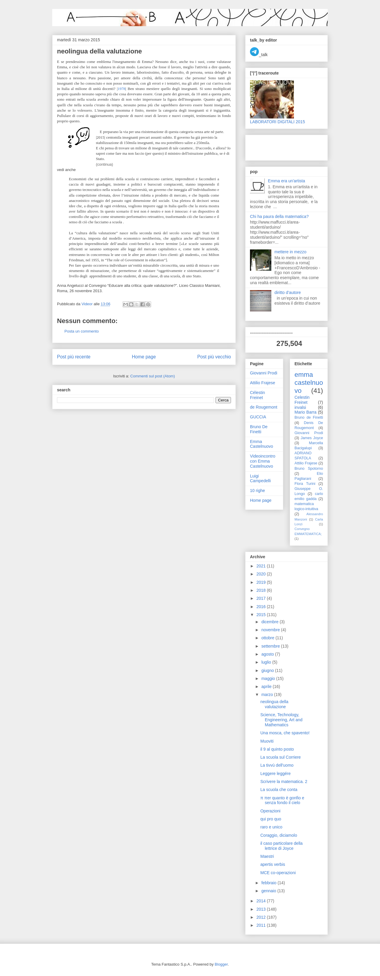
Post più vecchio (214, 356)
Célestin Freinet (257, 395)
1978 (121, 88)
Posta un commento (81, 331)
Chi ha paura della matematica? (279, 216)
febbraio (269, 882)
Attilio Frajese (262, 382)
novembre (271, 629)
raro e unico (271, 827)
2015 (261, 614)
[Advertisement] (284, 146)
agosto (268, 654)
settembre (271, 646)
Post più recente (74, 356)
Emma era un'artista (286, 180)
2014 (261, 901)
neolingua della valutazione (274, 704)
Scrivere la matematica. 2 (283, 781)
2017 (261, 598)
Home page (144, 356)
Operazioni (270, 811)
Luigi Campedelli (260, 478)
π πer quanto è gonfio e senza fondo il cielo (282, 800)
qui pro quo (270, 819)
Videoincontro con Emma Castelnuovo (262, 461)
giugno (268, 670)
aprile (267, 686)
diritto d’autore (288, 292)
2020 (261, 574)
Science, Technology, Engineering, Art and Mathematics (281, 719)
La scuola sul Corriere (280, 757)
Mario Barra (305, 412)
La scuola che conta (278, 789)
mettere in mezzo (290, 251)
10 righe (257, 490)
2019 (261, 582)
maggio (268, 678)
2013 (261, 909)
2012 (261, 917)
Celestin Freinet (302, 400)
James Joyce (312, 438)
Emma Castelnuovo (261, 444)
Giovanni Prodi (263, 373)
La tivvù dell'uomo (277, 765)
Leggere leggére (275, 773)
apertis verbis (272, 864)
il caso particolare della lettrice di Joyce (281, 846)
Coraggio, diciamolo (278, 835)
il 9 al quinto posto (277, 749)
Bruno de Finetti (308, 417)
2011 (261, 925)
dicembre (270, 621)
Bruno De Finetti (258, 429)
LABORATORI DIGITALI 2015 (277, 121)
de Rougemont (263, 407)
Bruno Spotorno (308, 468)
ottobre (268, 637)
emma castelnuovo (308, 382)
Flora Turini (304, 484)
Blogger (221, 964)
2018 (261, 590)
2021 (261, 566)
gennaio (269, 890)
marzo (267, 694)
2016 (261, 606)
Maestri (267, 856)
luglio (266, 662)
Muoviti (266, 741)
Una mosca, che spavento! (285, 732)
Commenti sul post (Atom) (152, 376)
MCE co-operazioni (278, 872)
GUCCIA (258, 417)
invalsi (300, 407)
